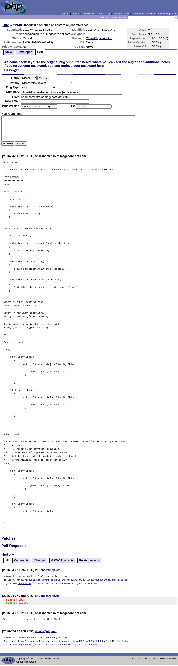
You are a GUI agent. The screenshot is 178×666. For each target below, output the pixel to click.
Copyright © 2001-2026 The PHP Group (38, 659)
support (75, 13)
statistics (151, 13)
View (8, 52)
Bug (6, 25)
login (174, 13)
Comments (21, 560)
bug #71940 (24, 583)
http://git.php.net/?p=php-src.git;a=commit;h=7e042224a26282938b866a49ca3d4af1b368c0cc (73, 579)
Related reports (89, 560)
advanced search (121, 13)
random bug (164, 13)
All (7, 560)
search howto (138, 13)
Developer (25, 52)
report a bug (104, 13)
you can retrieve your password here (76, 65)
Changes (40, 560)
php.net (66, 13)
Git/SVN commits (62, 560)
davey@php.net (46, 632)
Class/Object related (99, 38)
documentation (89, 13)
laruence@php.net (47, 570)
